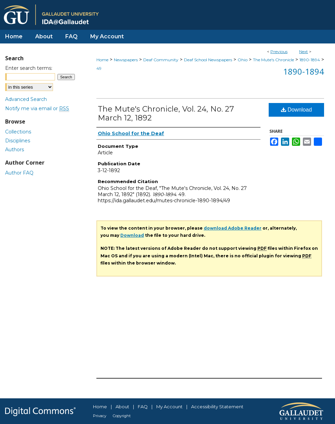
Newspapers (126, 59)
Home (102, 59)
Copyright (122, 415)
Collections (18, 132)
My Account (169, 406)
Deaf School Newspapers (208, 59)
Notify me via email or (37, 108)
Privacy (99, 415)
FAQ (143, 406)
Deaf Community (160, 59)
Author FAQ (19, 173)
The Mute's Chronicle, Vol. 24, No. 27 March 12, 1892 (166, 113)
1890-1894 (309, 59)
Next (303, 51)
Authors (14, 149)
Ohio (242, 59)
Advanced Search (26, 99)
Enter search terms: (28, 68)
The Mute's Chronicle (273, 59)
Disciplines (17, 141)
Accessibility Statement (217, 406)
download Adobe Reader (233, 228)
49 (99, 68)
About (122, 406)
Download (296, 110)
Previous (278, 51)
